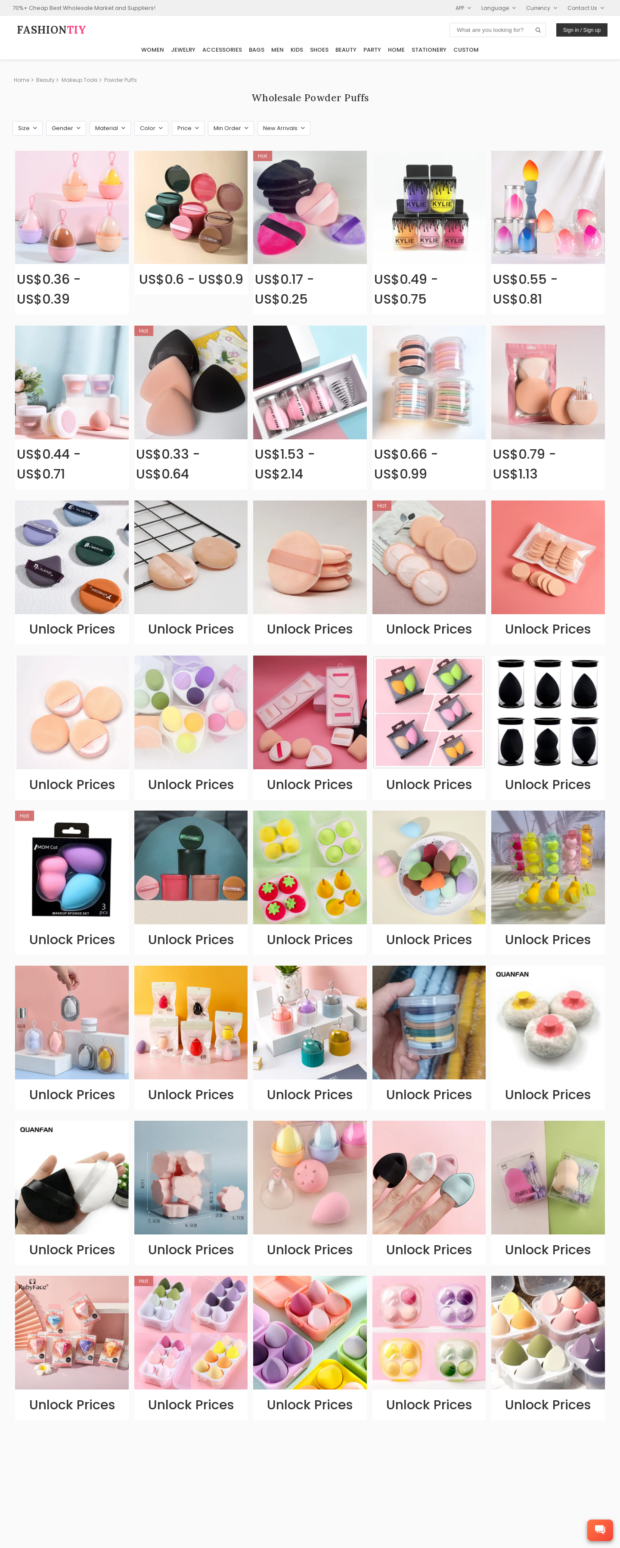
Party (372, 50)
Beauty (345, 50)
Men (277, 50)
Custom (466, 50)
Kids (297, 50)
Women (152, 50)
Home (396, 50)
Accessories (222, 50)
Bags (256, 50)
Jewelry (183, 50)
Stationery (429, 50)
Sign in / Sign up (582, 30)
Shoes (319, 50)
